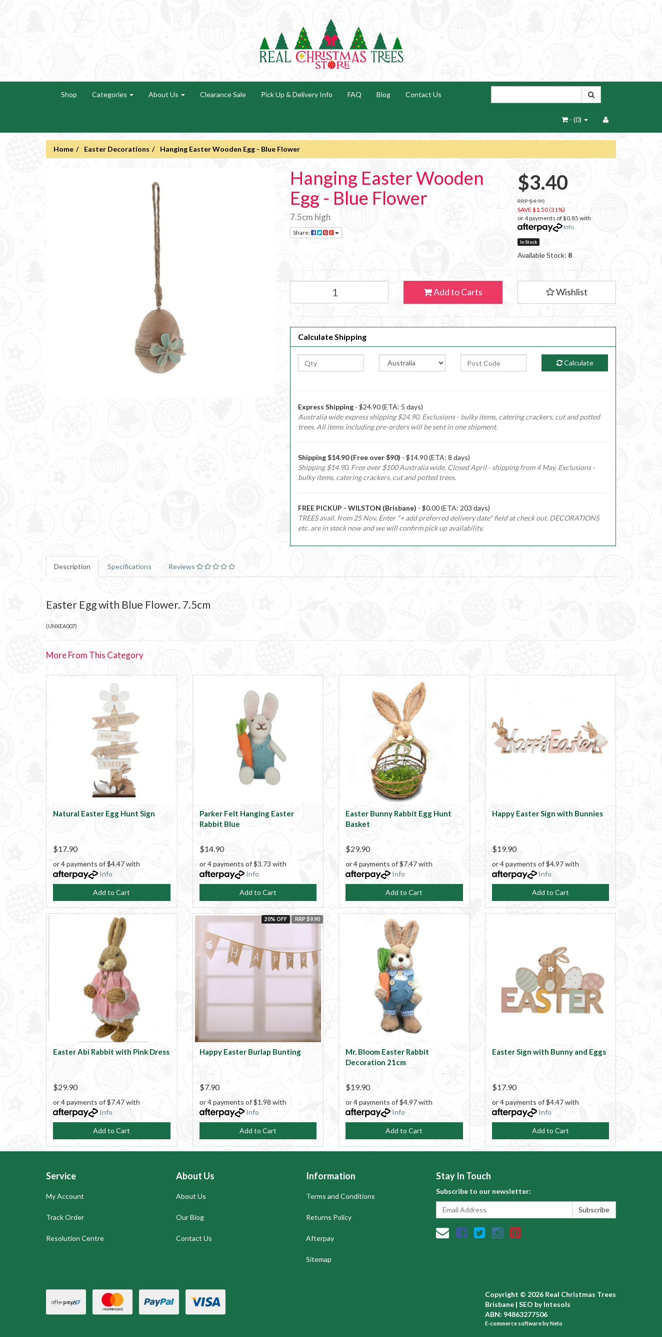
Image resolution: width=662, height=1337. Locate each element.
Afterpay (320, 1238)
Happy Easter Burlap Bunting (250, 1051)
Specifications (130, 566)
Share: (316, 232)
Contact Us (424, 94)
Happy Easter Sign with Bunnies (547, 813)
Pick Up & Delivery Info (296, 94)
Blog (383, 94)
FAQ (355, 94)
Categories (113, 94)
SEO (526, 1304)
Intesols (557, 1304)
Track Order (65, 1217)
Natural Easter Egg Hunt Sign (104, 813)
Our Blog (190, 1217)
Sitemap (319, 1259)
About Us (166, 94)
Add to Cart (111, 892)
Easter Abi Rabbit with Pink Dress (111, 1051)
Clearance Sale (223, 94)
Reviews (201, 566)
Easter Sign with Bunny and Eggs (549, 1051)
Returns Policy (329, 1217)
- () (575, 119)
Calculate (575, 362)
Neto (556, 1323)
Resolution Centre (75, 1238)
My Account (65, 1196)
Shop (69, 94)
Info (569, 227)
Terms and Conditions (340, 1196)
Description (72, 566)
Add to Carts (453, 291)
